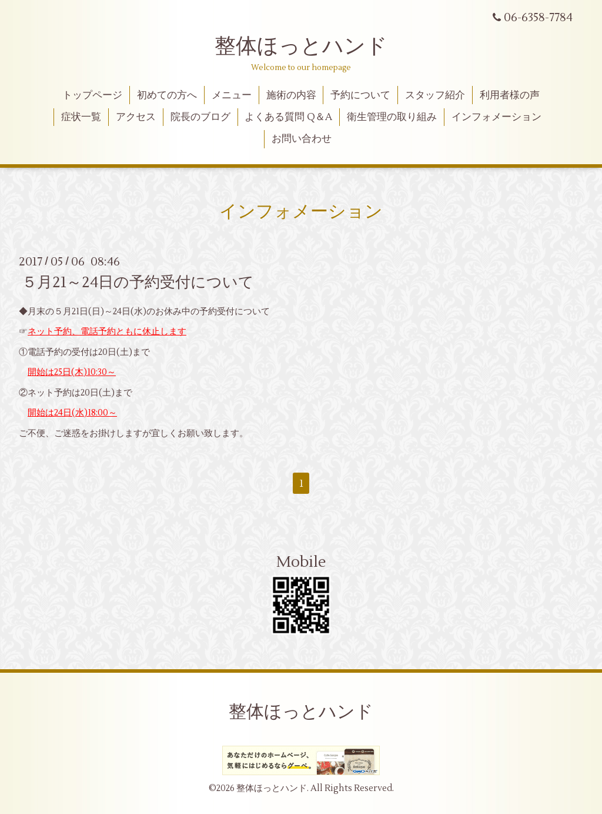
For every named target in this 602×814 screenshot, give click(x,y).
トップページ (92, 95)
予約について (360, 95)
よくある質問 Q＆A (288, 117)
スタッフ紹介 (435, 95)
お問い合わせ (302, 138)
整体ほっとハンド (301, 46)
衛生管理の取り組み (392, 117)
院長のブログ (200, 117)
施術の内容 (291, 95)
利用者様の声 (510, 95)
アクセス (136, 117)
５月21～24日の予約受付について (138, 283)
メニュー (232, 95)
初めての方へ (167, 95)
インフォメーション (496, 117)
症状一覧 (81, 117)
